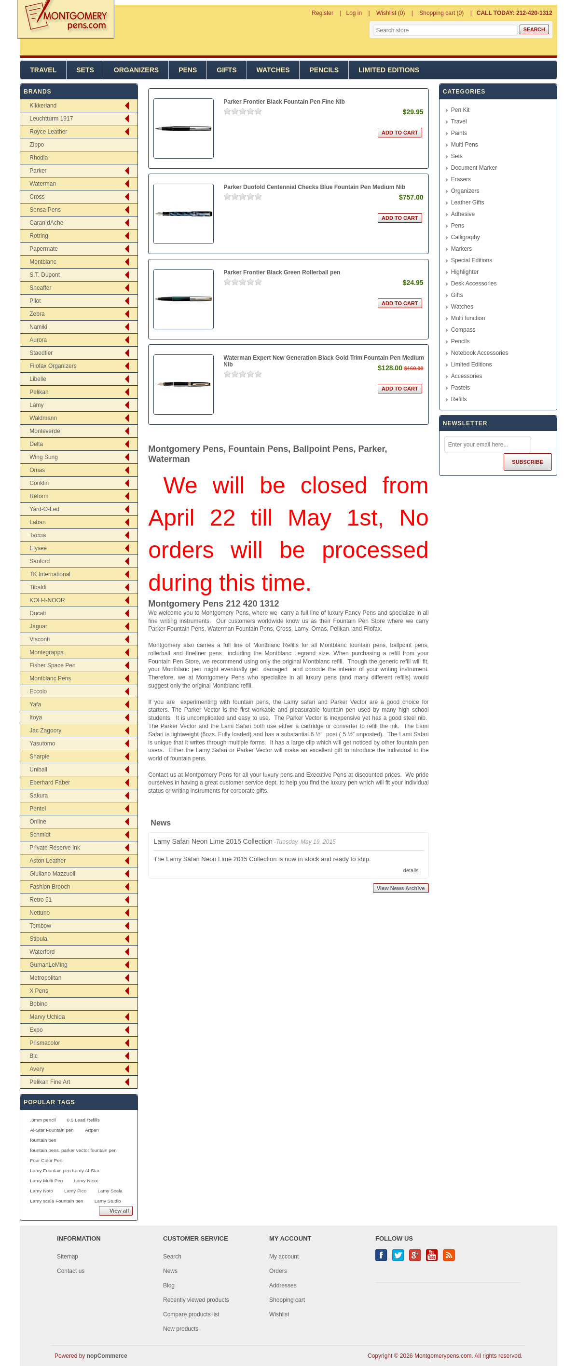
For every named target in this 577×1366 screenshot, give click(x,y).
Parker (37, 170)
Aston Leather (47, 860)
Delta (36, 444)
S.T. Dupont (44, 274)
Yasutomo (42, 743)
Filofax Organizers (52, 366)
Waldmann (43, 418)
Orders (278, 1271)
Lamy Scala (110, 1190)
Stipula (38, 938)
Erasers (461, 179)
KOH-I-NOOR (47, 600)
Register (322, 13)
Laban (37, 522)
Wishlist (279, 1314)
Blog (169, 1285)
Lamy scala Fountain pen (56, 1201)
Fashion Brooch (49, 886)
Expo (35, 1030)
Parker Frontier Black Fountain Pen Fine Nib (283, 101)
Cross (36, 196)
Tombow (40, 925)
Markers (461, 248)
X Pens (38, 990)
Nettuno (39, 912)
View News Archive (401, 888)
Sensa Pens (45, 209)
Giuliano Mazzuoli (52, 873)
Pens (188, 70)
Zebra (36, 314)
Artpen (92, 1130)
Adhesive (463, 214)
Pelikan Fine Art (49, 1082)
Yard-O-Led (44, 509)
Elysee (38, 548)
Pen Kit (460, 110)
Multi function (468, 318)
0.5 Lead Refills (83, 1120)
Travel (43, 70)
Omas (37, 470)
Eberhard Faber (49, 782)
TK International (49, 574)
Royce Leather (48, 131)
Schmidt (39, 834)
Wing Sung (43, 457)
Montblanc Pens (50, 678)
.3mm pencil (42, 1120)
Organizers (136, 70)
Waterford (42, 951)
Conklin (39, 483)
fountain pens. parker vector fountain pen (73, 1150)
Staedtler (41, 353)
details (411, 870)
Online (37, 821)
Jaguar (38, 626)
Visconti (39, 639)
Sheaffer (40, 287)
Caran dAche (46, 222)
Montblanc (42, 261)
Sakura (38, 795)
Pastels (460, 387)
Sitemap (67, 1256)
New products (180, 1328)
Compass (463, 329)
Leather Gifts (467, 202)
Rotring (38, 235)
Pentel (37, 808)
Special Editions (471, 260)
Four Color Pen (46, 1160)
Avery (36, 1069)
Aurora (38, 340)
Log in (354, 13)
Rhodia (38, 157)
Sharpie (39, 756)
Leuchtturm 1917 (51, 118)
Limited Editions (388, 70)
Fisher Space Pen (52, 665)
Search (172, 1256)
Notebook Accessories (479, 353)
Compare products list (191, 1314)
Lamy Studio (108, 1201)
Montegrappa (46, 652)
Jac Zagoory (45, 730)
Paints (459, 133)
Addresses (283, 1285)
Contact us (70, 1271)
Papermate (43, 248)
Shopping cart (287, 1300)
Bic (33, 1056)
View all (119, 1211)
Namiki (38, 327)
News (170, 1271)
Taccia (37, 535)
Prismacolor (44, 1043)
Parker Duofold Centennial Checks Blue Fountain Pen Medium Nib (314, 187)
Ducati (37, 613)
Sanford (39, 561)
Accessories (466, 376)
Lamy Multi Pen (46, 1180)
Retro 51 (40, 899)
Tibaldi (37, 587)
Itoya (35, 717)
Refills (459, 399)
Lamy (36, 405)
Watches (273, 70)
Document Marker (474, 167)
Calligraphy (465, 237)
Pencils (324, 70)
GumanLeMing (48, 964)
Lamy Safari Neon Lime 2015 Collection (213, 841)
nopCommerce (107, 1355)
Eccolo (38, 691)
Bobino (38, 1004)
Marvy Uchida (47, 1017)
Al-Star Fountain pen (52, 1130)
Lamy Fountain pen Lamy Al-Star (64, 1170)
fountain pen (43, 1140)
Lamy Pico (75, 1190)
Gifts (226, 70)
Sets (85, 70)
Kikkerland (42, 105)
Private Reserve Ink (54, 847)
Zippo (36, 144)
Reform (38, 496)
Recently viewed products (196, 1300)
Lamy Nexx (85, 1180)
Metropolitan (45, 977)
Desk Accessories (474, 283)
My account (284, 1256)
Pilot (35, 301)
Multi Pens (464, 144)
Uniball (38, 769)
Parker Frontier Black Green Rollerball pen (281, 272)
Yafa (35, 704)
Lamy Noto (41, 1190)
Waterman (42, 183)
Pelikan (38, 392)
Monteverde (44, 431)
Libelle (37, 379)
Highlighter (465, 272)
